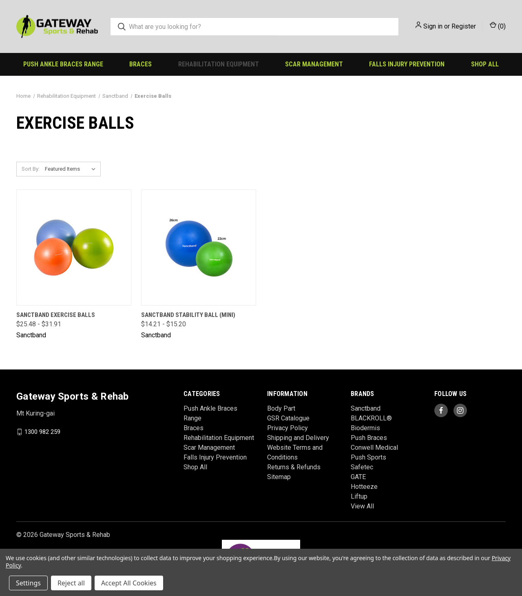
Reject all (71, 582)
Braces (140, 64)
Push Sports (368, 457)
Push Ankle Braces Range (63, 64)
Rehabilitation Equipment (218, 64)
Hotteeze (364, 486)
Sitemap (279, 477)
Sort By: (31, 169)
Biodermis (365, 428)
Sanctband (365, 408)
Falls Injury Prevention (407, 64)
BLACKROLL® (371, 418)
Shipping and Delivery (298, 438)
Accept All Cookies (129, 582)
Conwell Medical (374, 447)
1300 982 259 (42, 431)
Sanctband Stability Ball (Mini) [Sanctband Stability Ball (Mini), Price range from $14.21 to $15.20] (188, 315)
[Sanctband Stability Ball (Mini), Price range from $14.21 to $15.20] (198, 247)
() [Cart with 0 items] (498, 26)
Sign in (432, 26)
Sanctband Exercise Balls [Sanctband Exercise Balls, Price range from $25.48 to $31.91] (55, 315)
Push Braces (369, 438)
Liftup (359, 496)
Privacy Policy (287, 428)
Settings (28, 582)
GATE (358, 477)
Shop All (485, 64)
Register (463, 26)
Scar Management (314, 64)
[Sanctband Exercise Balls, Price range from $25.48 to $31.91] (74, 247)
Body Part (281, 408)
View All (362, 506)
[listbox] (72, 169)
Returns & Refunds (294, 467)
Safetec (362, 467)
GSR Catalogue (288, 418)
